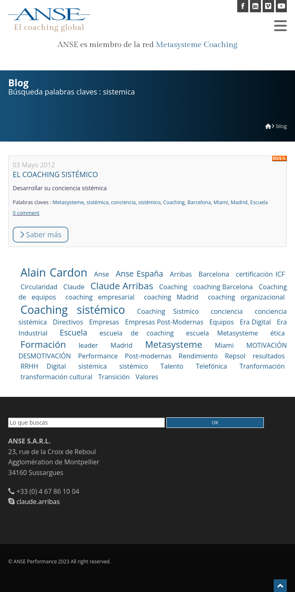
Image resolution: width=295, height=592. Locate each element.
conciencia (123, 202)
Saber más (40, 234)
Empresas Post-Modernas (164, 321)
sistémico (149, 202)
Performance (98, 355)
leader (88, 345)
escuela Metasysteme (222, 333)
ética (277, 333)
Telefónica (211, 366)
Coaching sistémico (72, 309)
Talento (172, 366)
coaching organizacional (246, 297)
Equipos (221, 321)
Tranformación (262, 366)
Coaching (174, 202)
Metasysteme (68, 202)
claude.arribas (38, 501)
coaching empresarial (100, 297)
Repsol (235, 355)
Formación (43, 344)
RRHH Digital (43, 366)
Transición (114, 376)
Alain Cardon (53, 272)
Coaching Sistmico (168, 311)
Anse (101, 274)
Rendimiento (198, 355)
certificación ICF (260, 274)
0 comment (26, 212)
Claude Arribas (122, 285)
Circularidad (38, 286)
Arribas (181, 274)
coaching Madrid (171, 297)
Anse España (139, 273)
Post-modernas (148, 355)
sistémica (97, 202)
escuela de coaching (137, 333)
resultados (268, 355)
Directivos (68, 321)
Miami (220, 202)
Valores (147, 376)
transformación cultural (56, 376)
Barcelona (199, 202)
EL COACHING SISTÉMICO (55, 174)
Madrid (239, 202)
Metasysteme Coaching (196, 44)
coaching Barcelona (223, 286)
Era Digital (255, 321)
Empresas (104, 321)
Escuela (259, 202)
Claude (74, 286)
